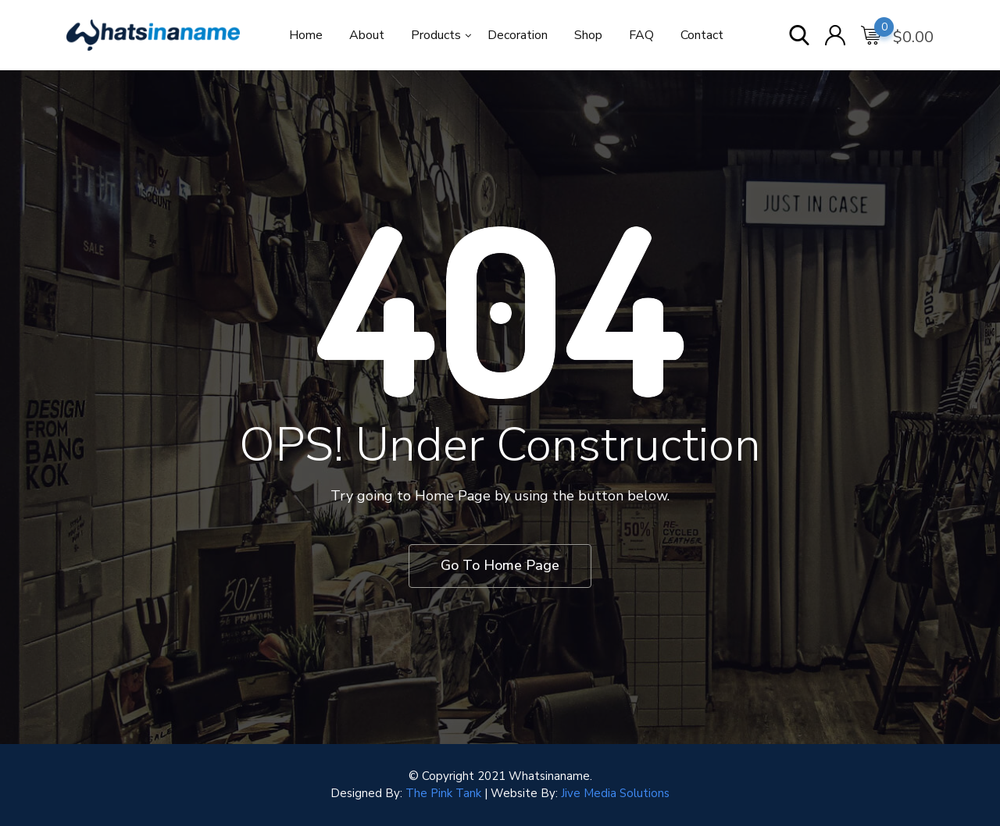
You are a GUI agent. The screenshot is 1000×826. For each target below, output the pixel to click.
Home (306, 35)
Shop (588, 35)
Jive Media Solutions (615, 793)
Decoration (518, 35)
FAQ (641, 35)
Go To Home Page (500, 565)
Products (436, 35)
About (366, 35)
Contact (701, 35)
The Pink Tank (443, 793)
